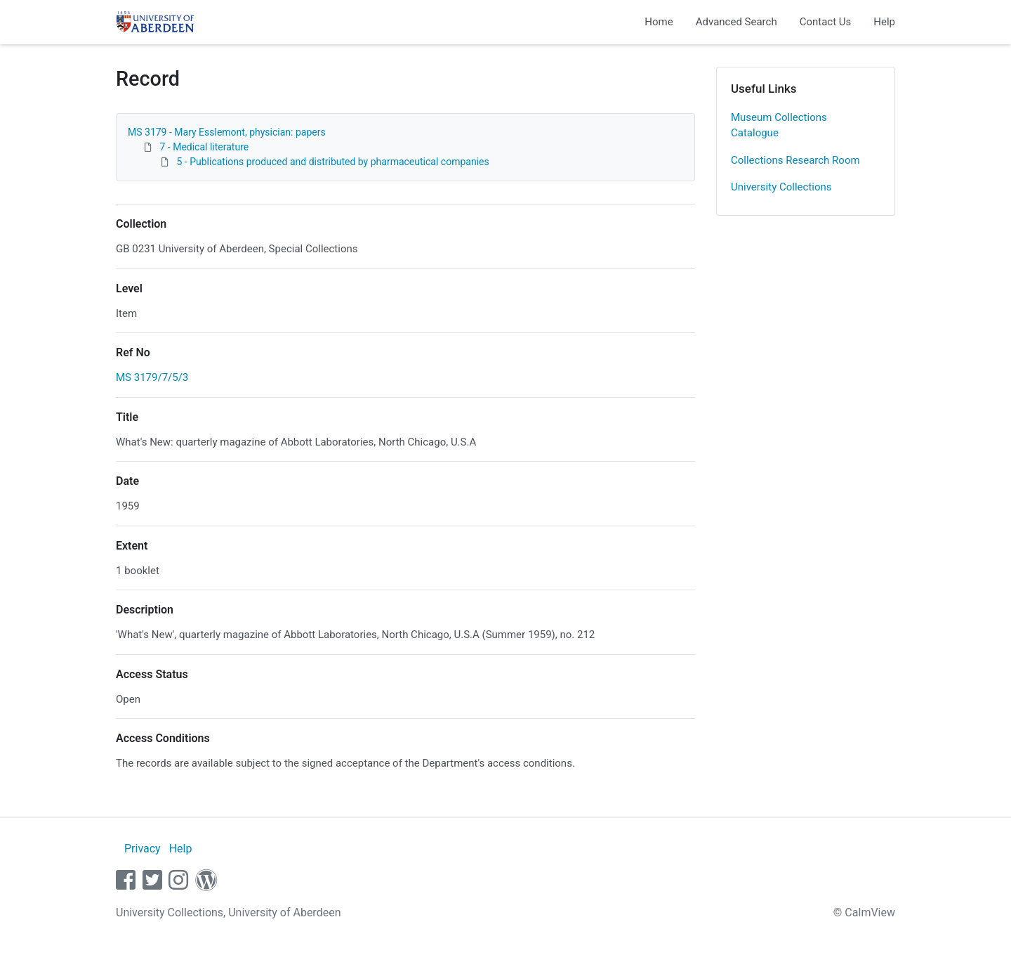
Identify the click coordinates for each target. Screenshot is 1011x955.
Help (884, 21)
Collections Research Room (795, 160)
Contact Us (826, 21)
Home (659, 21)
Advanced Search (736, 21)
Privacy (142, 848)
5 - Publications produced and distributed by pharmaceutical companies (332, 161)
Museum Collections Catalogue (779, 125)
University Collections (781, 187)
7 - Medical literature (204, 146)
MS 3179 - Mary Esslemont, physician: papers (227, 132)
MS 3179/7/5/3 (152, 377)
